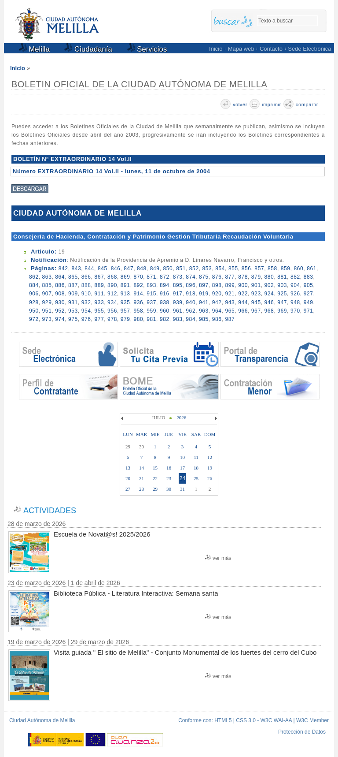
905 (308, 285)
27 (127, 489)
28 (141, 489)
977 (99, 319)
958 (138, 311)
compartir (307, 104)
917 (178, 294)
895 (178, 285)
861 (311, 268)
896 (190, 285)
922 (243, 294)
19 (209, 467)
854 (220, 268)
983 (178, 319)
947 (282, 302)
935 (125, 302)
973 (47, 319)
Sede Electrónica (309, 48)
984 (190, 319)
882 (295, 277)
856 (246, 268)
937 (151, 302)
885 (47, 285)
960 (164, 311)
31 (182, 489)
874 (190, 277)
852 (194, 268)
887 (73, 285)
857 (259, 268)
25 (196, 478)
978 (112, 319)
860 (298, 268)
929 (47, 302)
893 (151, 285)
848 (142, 268)
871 (151, 277)
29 (155, 489)
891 (125, 285)
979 (125, 319)
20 (127, 478)
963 (204, 311)
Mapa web (241, 48)
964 (217, 311)
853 (207, 268)
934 (112, 302)
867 (99, 277)
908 (60, 294)
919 (204, 294)
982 (164, 319)
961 (178, 311)
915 (151, 294)
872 (164, 277)
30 (168, 489)
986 (217, 319)
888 (86, 285)
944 (243, 302)
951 (47, 311)
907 (47, 294)
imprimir (271, 104)
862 (34, 277)
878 (243, 277)
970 (295, 311)
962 (190, 311)
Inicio (215, 48)
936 (138, 302)
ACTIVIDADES (49, 510)
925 (282, 294)
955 (99, 311)
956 (112, 311)
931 (73, 302)
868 (112, 277)
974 (60, 319)
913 (125, 294)
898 (217, 285)
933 (99, 302)
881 (282, 277)
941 (204, 302)
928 (34, 302)
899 (230, 285)
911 (99, 294)
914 (138, 294)
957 (125, 311)
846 (116, 268)
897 (204, 285)
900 (243, 285)
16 (168, 467)
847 (128, 268)
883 (308, 277)
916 (164, 294)
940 (190, 302)
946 (269, 302)
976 (86, 319)
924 (269, 294)
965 (230, 311)
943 (230, 302)
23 (168, 478)
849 (155, 268)
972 (34, 319)
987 (230, 319)
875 (204, 277)
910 (86, 294)
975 (73, 319)
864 (60, 277)
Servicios (147, 49)
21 (141, 478)
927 (308, 294)
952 (60, 311)
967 (256, 311)
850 (168, 268)
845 (102, 268)
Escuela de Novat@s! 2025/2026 (102, 534)
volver (240, 104)
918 (190, 294)
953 (73, 311)
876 (217, 277)
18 (196, 467)
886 (60, 285)
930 (60, 302)
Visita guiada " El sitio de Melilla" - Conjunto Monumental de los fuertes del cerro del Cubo (185, 652)
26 (209, 478)
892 (138, 285)
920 (217, 294)
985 (204, 319)
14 (141, 467)
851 (181, 268)
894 (164, 285)
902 (269, 285)
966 (243, 311)
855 (233, 268)
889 (99, 285)
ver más (222, 558)
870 (138, 277)
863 (47, 277)
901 (256, 285)
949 (308, 302)
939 (178, 302)
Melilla (34, 49)
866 (86, 277)
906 (34, 294)
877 (230, 277)
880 (269, 277)
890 (112, 285)
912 (112, 294)
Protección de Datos (302, 732)
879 (256, 277)
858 (272, 268)
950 (34, 311)
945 (256, 302)
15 (155, 467)
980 (138, 319)
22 (155, 478)
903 (282, 285)
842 (63, 268)
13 (127, 467)
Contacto (271, 48)
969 (282, 311)
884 (34, 285)
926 (295, 294)
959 (151, 311)
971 (308, 311)
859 (285, 268)
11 (196, 457)
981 (151, 319)
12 (209, 457)
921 (230, 294)
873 (178, 277)
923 (256, 294)
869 (125, 277)
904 (295, 285)
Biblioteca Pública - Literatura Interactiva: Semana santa (136, 593)
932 (86, 302)
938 (164, 302)
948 (295, 302)
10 (182, 457)
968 (269, 311)
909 (73, 294)
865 (73, 277)
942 (217, 302)
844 (89, 268)
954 (86, 311)
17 (182, 467)
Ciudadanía (88, 49)
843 (76, 268)
